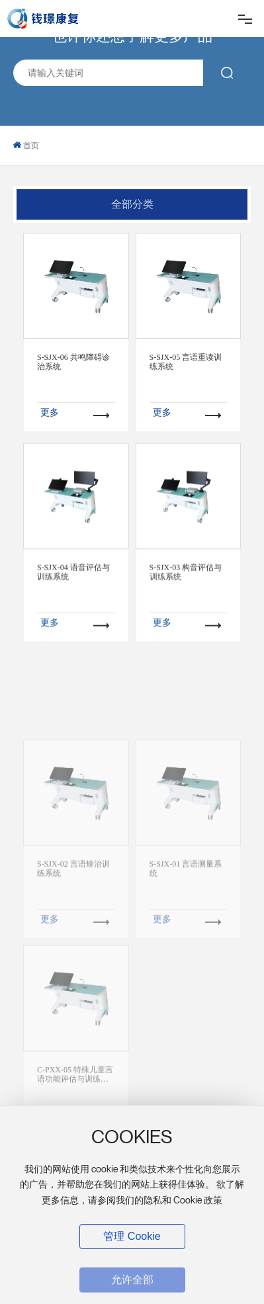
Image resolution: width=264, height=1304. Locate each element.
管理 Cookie (131, 1236)
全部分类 (132, 204)
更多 (49, 411)
